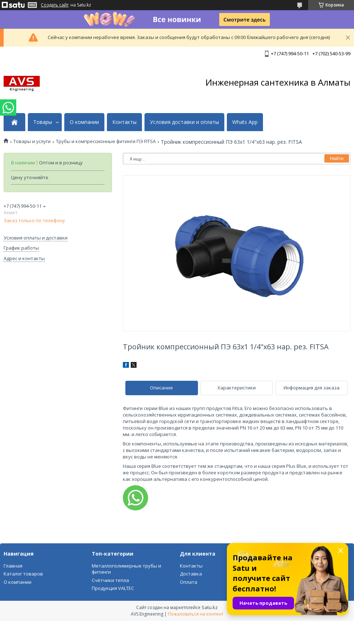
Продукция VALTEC (113, 588)
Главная (13, 565)
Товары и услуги (32, 141)
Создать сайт (55, 5)
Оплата (188, 582)
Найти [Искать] (337, 158)
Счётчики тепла (110, 580)
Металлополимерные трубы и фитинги (126, 568)
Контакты (124, 122)
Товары (42, 122)
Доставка (191, 573)
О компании (84, 122)
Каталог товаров (23, 573)
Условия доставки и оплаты (184, 122)
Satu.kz (210, 607)
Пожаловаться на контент (195, 614)
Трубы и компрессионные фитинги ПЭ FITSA (106, 141)
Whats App (245, 122)
